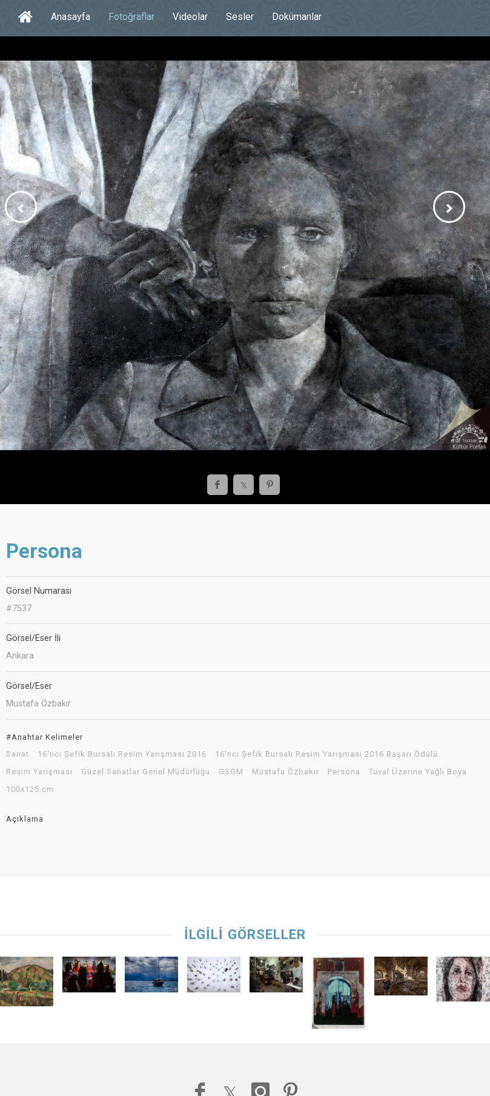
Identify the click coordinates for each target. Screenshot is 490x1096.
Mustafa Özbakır (285, 772)
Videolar (190, 16)
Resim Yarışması (39, 772)
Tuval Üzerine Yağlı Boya (418, 772)
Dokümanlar (297, 16)
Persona (344, 772)
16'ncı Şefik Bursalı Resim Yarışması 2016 (122, 754)
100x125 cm (30, 789)
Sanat (17, 754)
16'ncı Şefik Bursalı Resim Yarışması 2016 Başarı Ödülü (326, 754)
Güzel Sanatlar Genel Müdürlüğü (145, 772)
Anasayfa (70, 16)
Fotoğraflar (131, 16)
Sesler (240, 16)
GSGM (231, 772)
